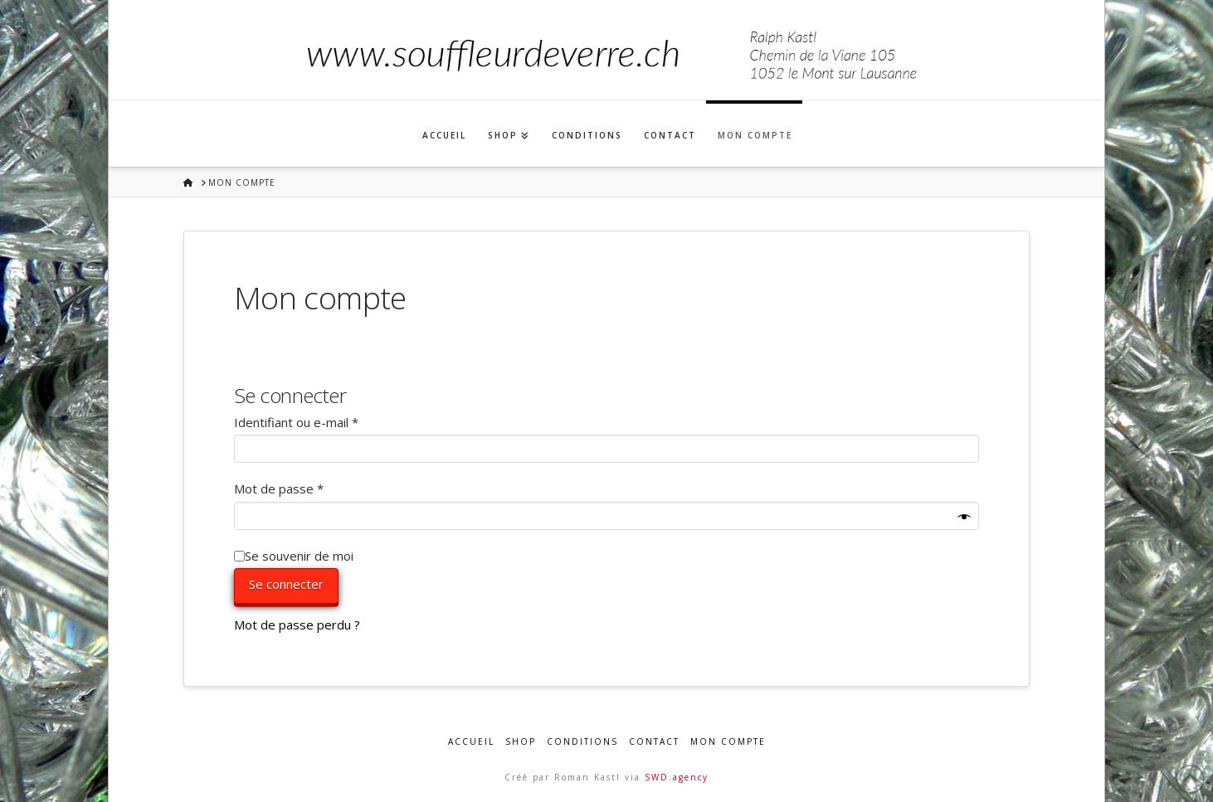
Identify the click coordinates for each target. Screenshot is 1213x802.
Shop (520, 741)
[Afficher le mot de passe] (964, 518)
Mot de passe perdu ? (297, 624)
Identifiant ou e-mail (327, 421)
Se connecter (286, 584)
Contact (654, 741)
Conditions (582, 741)
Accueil (471, 741)
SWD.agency (677, 777)
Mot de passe (310, 488)
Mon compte (728, 741)
